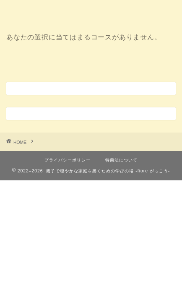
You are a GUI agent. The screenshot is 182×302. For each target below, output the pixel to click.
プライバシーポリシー (67, 160)
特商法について (121, 160)
